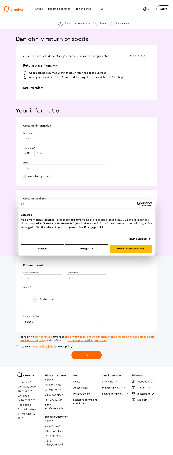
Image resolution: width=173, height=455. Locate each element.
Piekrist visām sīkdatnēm (130, 248)
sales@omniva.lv (54, 444)
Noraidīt (42, 248)
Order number (31, 272)
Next (87, 355)
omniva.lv (110, 382)
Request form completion (77, 23)
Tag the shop (83, 9)
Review (103, 23)
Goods (26, 287)
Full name (28, 133)
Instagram (143, 394)
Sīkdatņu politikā (93, 227)
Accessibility (80, 387)
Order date (73, 272)
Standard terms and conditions (85, 401)
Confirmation (122, 23)
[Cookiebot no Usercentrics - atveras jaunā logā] (139, 204)
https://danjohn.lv (45, 346)
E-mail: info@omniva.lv (53, 406)
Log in (163, 9)
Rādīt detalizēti (138, 239)
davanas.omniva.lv (115, 394)
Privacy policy (81, 394)
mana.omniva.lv (113, 388)
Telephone (29, 148)
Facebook (143, 382)
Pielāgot (86, 248)
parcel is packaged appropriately (87, 340)
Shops (39, 9)
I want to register (39, 176)
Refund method (31, 316)
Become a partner (59, 9)
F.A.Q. (100, 9)
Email (26, 163)
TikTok (141, 388)
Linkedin (142, 400)
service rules (42, 337)
